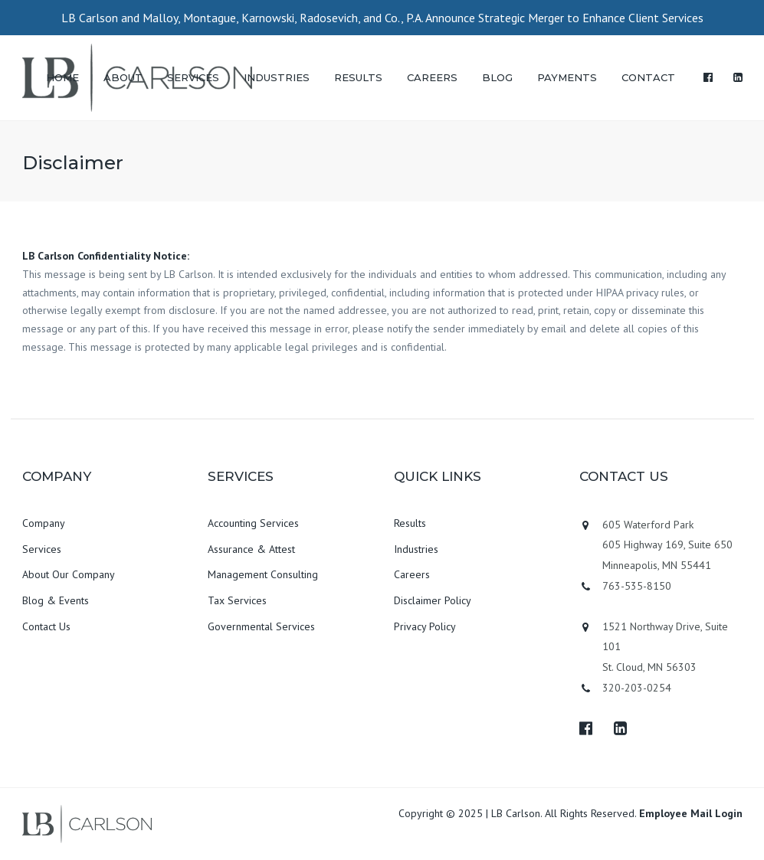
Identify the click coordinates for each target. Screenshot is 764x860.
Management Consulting (263, 574)
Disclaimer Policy (432, 600)
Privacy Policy (425, 626)
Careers (412, 574)
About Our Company (68, 574)
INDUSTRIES (277, 77)
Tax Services (237, 600)
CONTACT (648, 77)
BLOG (497, 77)
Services (41, 549)
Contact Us (46, 626)
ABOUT (123, 77)
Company (43, 523)
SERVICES (193, 77)
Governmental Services (261, 626)
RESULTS (358, 77)
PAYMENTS (567, 77)
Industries (416, 549)
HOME (62, 77)
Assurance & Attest (251, 549)
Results (410, 523)
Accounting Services (253, 523)
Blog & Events (55, 600)
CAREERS (432, 77)
